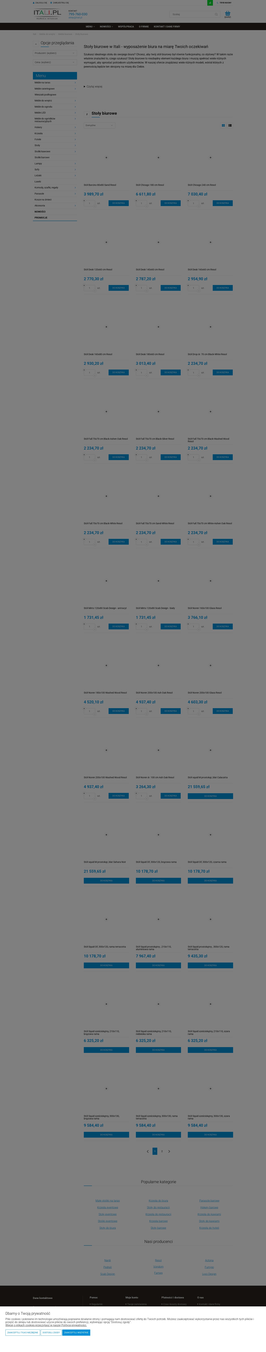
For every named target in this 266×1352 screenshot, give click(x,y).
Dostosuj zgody (51, 1332)
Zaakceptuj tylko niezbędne (22, 1332)
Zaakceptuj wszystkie (76, 1332)
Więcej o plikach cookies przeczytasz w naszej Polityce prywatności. (46, 1325)
